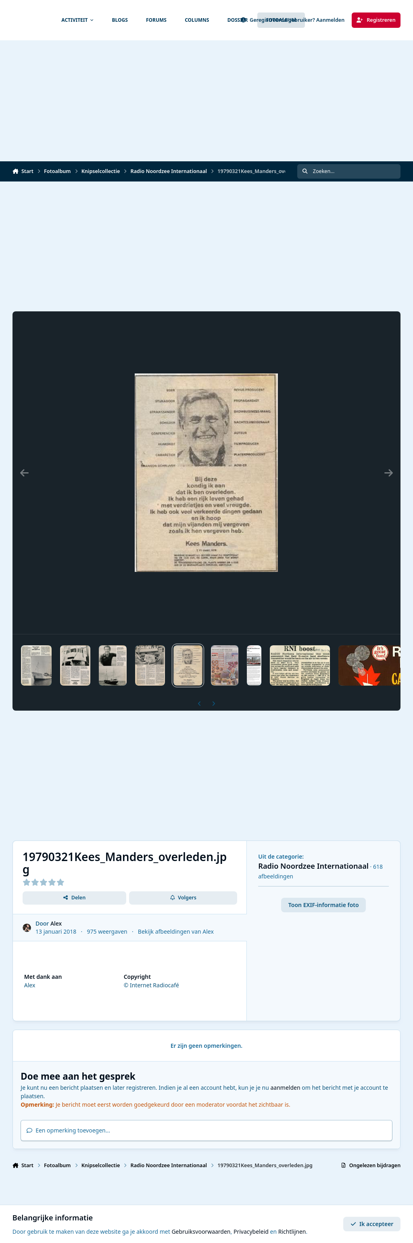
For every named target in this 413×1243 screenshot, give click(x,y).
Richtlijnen (292, 1231)
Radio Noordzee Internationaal (313, 866)
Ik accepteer (372, 1224)
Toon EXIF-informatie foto (323, 905)
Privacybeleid (251, 1231)
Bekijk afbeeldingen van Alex (176, 931)
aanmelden (285, 1087)
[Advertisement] (206, 100)
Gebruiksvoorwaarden (200, 1231)
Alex (56, 923)
